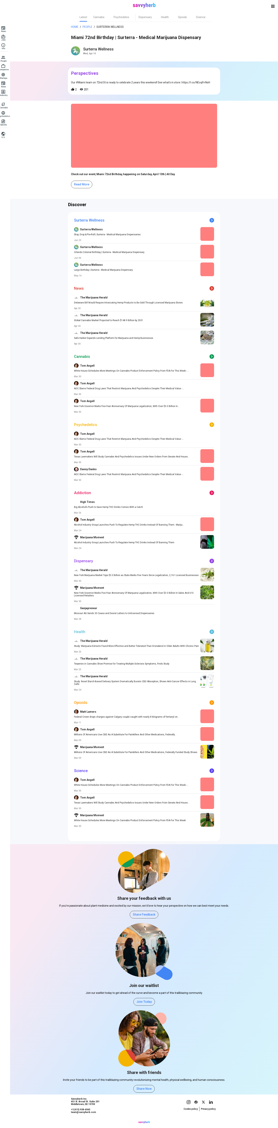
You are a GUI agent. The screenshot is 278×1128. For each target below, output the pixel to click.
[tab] (85, 17)
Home (76, 26)
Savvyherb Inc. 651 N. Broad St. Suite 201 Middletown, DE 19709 (87, 1109)
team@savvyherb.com (85, 1119)
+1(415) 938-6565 (82, 1116)
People (89, 26)
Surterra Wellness (112, 26)
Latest (85, 17)
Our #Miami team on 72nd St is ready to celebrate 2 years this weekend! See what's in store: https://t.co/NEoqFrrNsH (142, 82)
